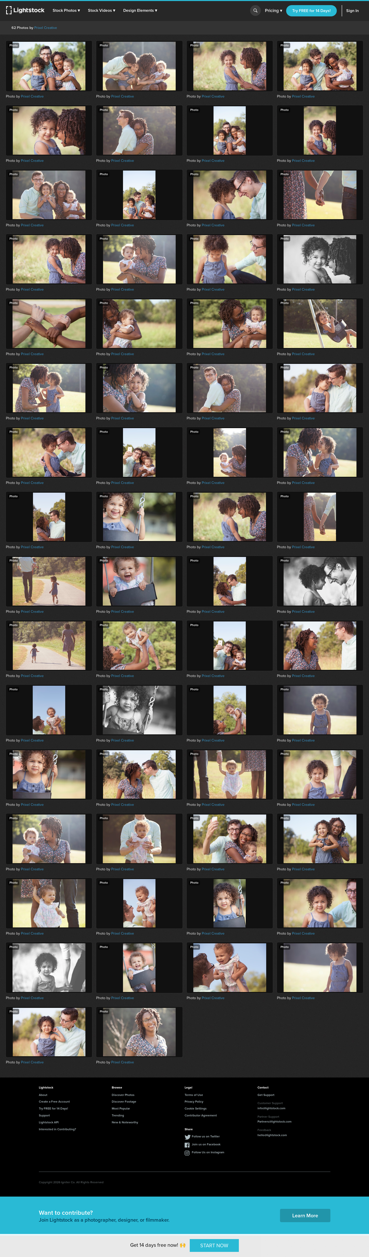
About (43, 1095)
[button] (66, 10)
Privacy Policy (194, 1101)
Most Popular (121, 1108)
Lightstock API (49, 1122)
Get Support (266, 1095)
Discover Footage (124, 1101)
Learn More (305, 1215)
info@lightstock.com (271, 1108)
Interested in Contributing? (57, 1129)
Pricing (273, 10)
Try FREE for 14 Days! (311, 11)
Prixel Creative (45, 27)
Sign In (352, 11)
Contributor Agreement (201, 1115)
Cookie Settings (196, 1108)
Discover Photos (123, 1095)
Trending (118, 1115)
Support (44, 1115)
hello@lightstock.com (272, 1135)
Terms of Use (194, 1095)
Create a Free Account (54, 1101)
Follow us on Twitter (206, 1136)
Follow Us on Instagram (208, 1152)
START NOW (214, 1245)
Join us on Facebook (206, 1144)
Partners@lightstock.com (275, 1121)
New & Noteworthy (125, 1122)
